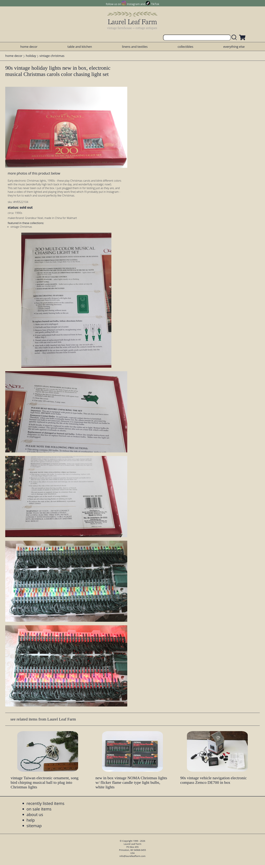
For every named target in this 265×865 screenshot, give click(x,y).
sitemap (34, 825)
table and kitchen (79, 47)
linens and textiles (135, 47)
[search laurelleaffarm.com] (235, 38)
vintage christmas (52, 56)
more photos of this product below (34, 173)
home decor (28, 47)
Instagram (133, 4)
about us (35, 814)
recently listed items (45, 803)
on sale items (39, 809)
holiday (31, 56)
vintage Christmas (21, 227)
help (31, 820)
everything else (234, 47)
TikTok (155, 4)
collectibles (185, 47)
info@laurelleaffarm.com (132, 856)
